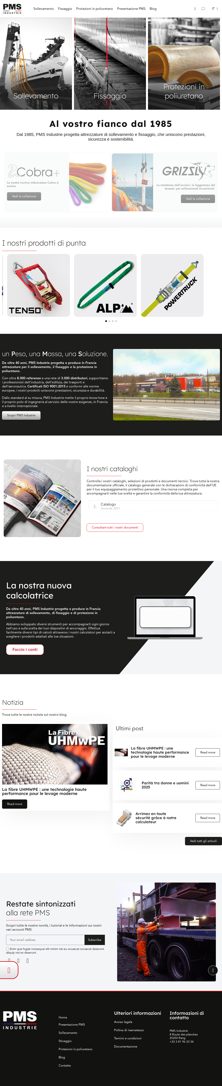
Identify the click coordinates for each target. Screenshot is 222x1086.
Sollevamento (68, 1033)
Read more (14, 804)
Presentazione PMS (72, 1024)
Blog (62, 1057)
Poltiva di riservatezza (129, 1030)
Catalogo (108, 504)
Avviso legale (123, 1022)
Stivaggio (65, 1041)
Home (63, 1017)
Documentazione (125, 1046)
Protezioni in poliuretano (75, 1049)
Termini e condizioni (127, 1038)
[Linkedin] (9, 961)
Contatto (65, 1065)
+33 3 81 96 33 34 (182, 1041)
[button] (195, 9)
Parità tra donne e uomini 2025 (165, 785)
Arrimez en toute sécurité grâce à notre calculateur (156, 818)
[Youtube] (28, 961)
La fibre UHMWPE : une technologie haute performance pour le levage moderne (44, 791)
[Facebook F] (18, 961)
